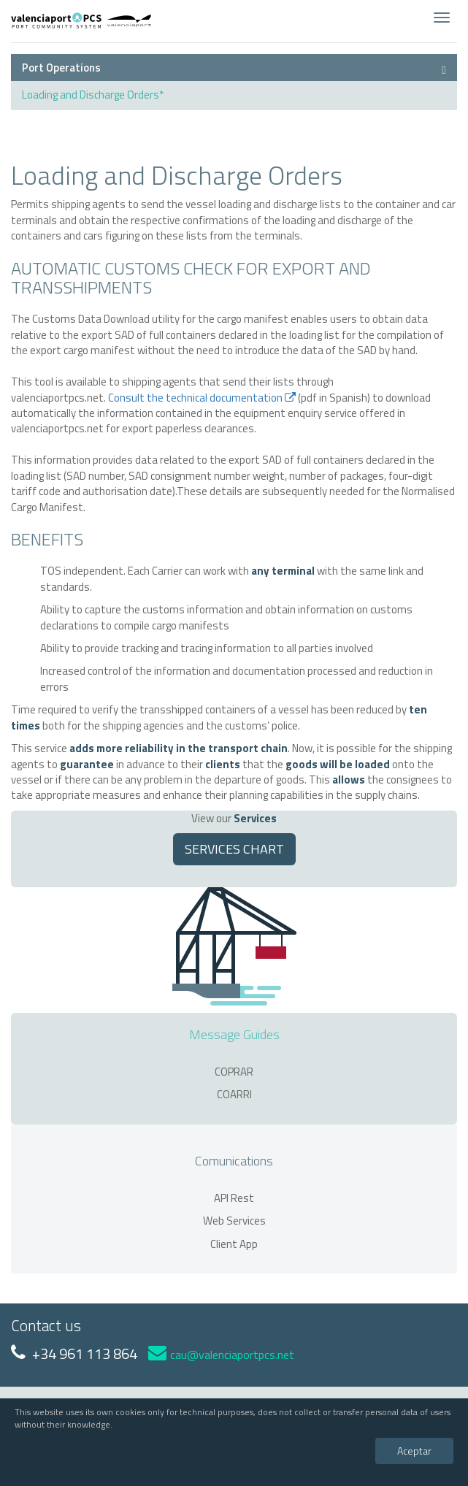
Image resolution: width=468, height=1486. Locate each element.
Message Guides (234, 1034)
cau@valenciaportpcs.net (221, 1354)
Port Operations (61, 67)
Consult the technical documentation (202, 397)
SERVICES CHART (234, 849)
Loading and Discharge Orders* (93, 94)
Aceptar (414, 1450)
